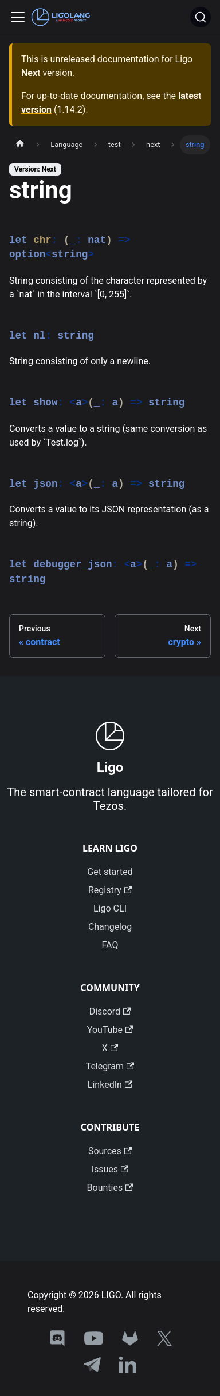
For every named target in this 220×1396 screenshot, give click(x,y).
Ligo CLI (110, 908)
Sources (110, 1151)
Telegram (110, 1066)
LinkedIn (110, 1084)
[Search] (200, 17)
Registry (110, 890)
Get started (109, 871)
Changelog (110, 926)
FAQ (110, 945)
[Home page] (20, 144)
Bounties (110, 1187)
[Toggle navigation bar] (17, 17)
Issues (110, 1169)
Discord (110, 1011)
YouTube (110, 1029)
